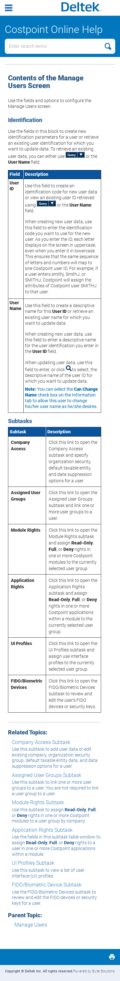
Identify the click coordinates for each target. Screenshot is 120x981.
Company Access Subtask (41, 742)
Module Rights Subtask (38, 802)
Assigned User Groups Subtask (46, 775)
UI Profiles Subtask (33, 863)
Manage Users (30, 925)
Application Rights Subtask (42, 830)
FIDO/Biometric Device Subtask (47, 885)
